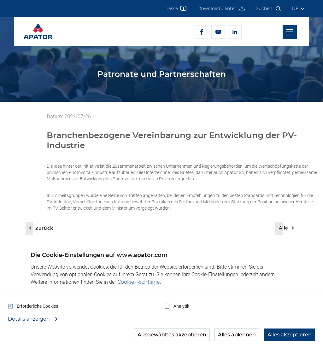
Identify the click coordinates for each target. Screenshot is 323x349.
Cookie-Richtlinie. (139, 282)
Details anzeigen (29, 319)
